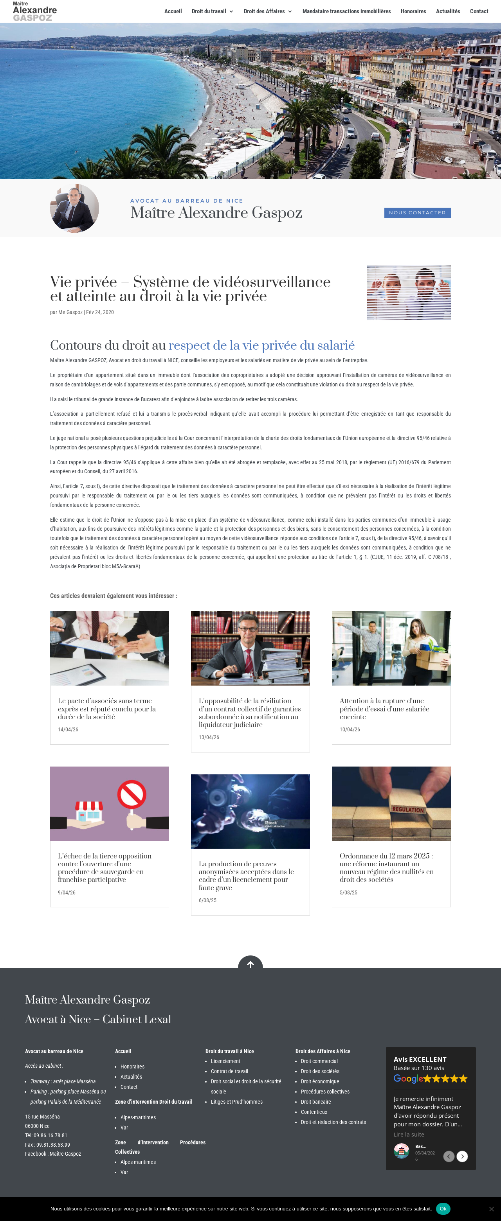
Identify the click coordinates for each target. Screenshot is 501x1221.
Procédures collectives (325, 1091)
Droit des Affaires (264, 12)
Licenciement (225, 1061)
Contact (479, 12)
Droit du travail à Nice (229, 1051)
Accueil (173, 12)
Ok (443, 1209)
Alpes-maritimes (138, 1117)
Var (124, 1127)
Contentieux (314, 1112)
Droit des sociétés (320, 1071)
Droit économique (320, 1081)
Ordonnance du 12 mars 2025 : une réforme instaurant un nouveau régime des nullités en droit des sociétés (387, 868)
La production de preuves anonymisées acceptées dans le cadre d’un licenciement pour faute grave (246, 876)
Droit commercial (319, 1061)
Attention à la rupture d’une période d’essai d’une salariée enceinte (384, 709)
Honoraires (413, 12)
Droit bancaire (316, 1102)
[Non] (491, 1209)
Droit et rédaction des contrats (333, 1122)
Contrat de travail (229, 1071)
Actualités (448, 12)
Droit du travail (209, 12)
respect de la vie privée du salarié (262, 346)
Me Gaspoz (70, 312)
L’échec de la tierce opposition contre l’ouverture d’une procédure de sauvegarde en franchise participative (104, 868)
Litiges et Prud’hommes (237, 1102)
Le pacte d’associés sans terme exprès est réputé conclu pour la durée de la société (107, 709)
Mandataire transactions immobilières (347, 12)
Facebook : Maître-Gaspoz (53, 1154)
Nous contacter (417, 212)
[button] (462, 1156)
